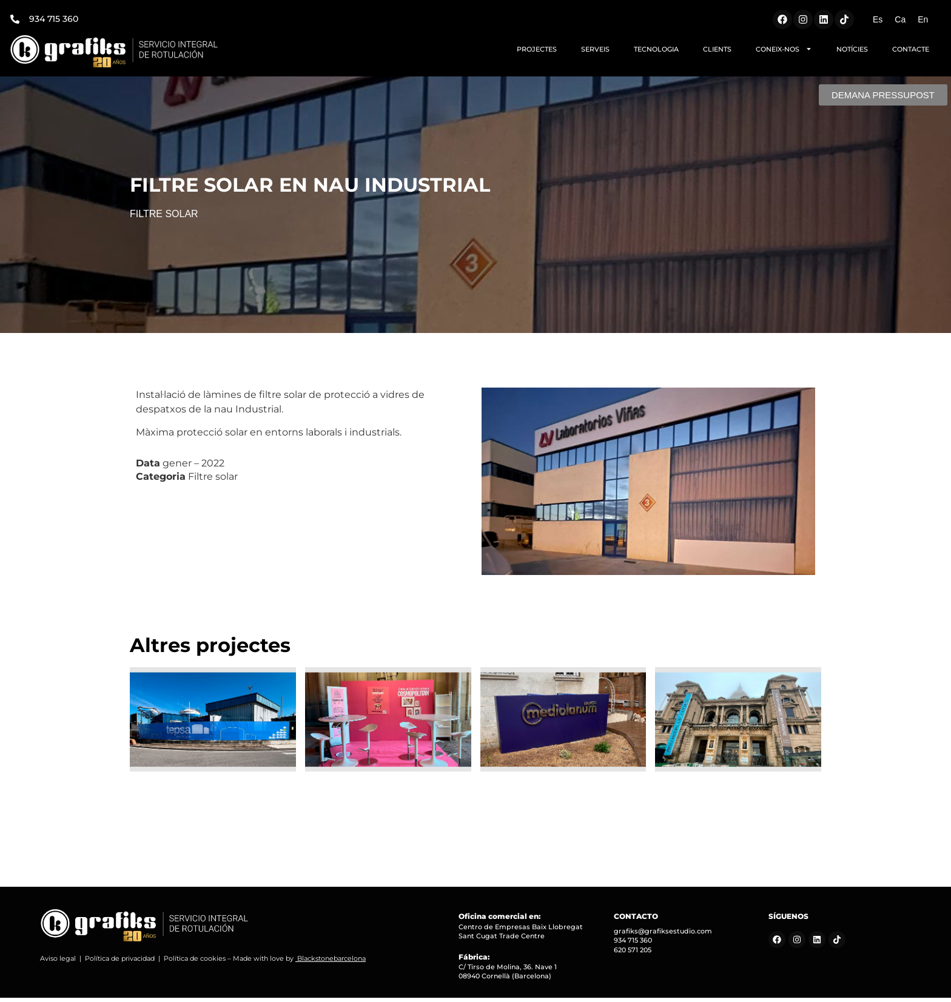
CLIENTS (717, 49)
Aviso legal (58, 962)
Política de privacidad (120, 962)
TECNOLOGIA (656, 49)
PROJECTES (537, 49)
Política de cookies (195, 962)
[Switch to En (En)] (923, 19)
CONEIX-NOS (784, 48)
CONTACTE (910, 49)
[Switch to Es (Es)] (878, 19)
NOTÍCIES (852, 49)
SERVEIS (595, 49)
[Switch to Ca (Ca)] (900, 19)
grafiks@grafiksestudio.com (663, 935)
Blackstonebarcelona (331, 962)
